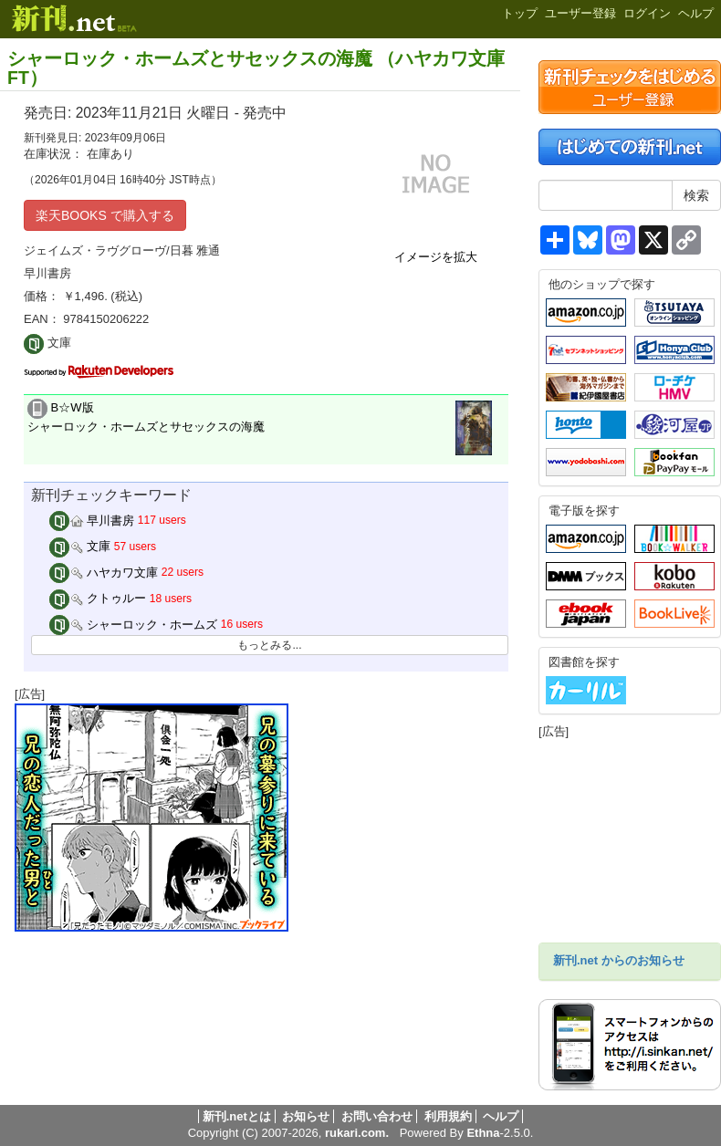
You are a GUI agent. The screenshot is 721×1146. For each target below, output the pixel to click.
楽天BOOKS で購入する (105, 215)
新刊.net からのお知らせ (618, 960)
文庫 (80, 546)
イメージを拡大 (435, 257)
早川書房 (92, 520)
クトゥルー (98, 598)
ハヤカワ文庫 (104, 572)
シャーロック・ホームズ (133, 624)
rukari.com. (357, 1133)
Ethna (482, 1133)
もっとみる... (269, 645)
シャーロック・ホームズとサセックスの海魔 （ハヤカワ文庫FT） (256, 68)
